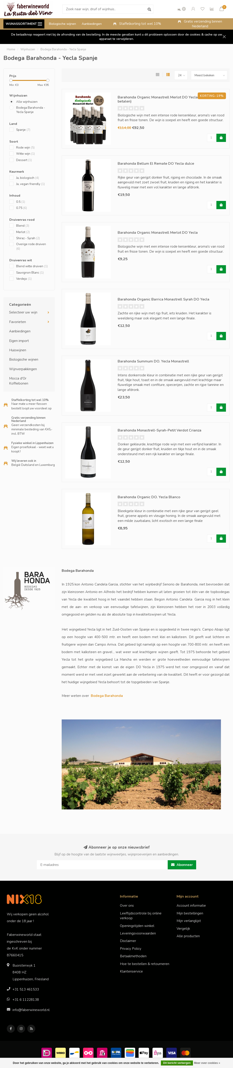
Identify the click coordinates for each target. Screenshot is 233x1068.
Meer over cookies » (207, 1063)
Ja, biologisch (27, 178)
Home (11, 49)
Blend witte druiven (32, 266)
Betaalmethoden (133, 956)
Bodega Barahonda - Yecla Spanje (30, 109)
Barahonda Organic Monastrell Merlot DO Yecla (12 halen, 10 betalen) (169, 99)
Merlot (23, 232)
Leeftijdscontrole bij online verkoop (141, 915)
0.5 (20, 202)
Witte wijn (25, 153)
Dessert (24, 160)
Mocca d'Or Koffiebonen (18, 380)
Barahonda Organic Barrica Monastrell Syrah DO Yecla (163, 299)
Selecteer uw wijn (23, 312)
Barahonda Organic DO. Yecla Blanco (149, 497)
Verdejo (24, 279)
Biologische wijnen (62, 24)
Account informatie (191, 905)
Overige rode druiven (31, 246)
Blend (22, 225)
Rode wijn (25, 147)
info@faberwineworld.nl (31, 1010)
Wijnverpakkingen (23, 369)
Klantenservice (131, 971)
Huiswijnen (17, 350)
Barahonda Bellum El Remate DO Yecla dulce (156, 163)
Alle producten (188, 936)
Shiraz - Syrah (28, 238)
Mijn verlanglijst (189, 921)
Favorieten (17, 322)
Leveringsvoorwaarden (138, 933)
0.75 (21, 208)
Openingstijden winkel (137, 926)
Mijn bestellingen (190, 913)
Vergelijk (183, 928)
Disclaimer (128, 941)
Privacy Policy (130, 948)
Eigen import (19, 341)
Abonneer (182, 865)
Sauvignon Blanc (30, 272)
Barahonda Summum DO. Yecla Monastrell (153, 361)
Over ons (127, 905)
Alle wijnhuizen (27, 102)
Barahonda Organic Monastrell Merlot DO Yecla (158, 232)
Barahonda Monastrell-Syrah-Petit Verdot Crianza (159, 430)
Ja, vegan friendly (30, 184)
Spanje (23, 130)
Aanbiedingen (92, 24)
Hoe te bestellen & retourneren (144, 964)
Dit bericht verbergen (177, 1063)
